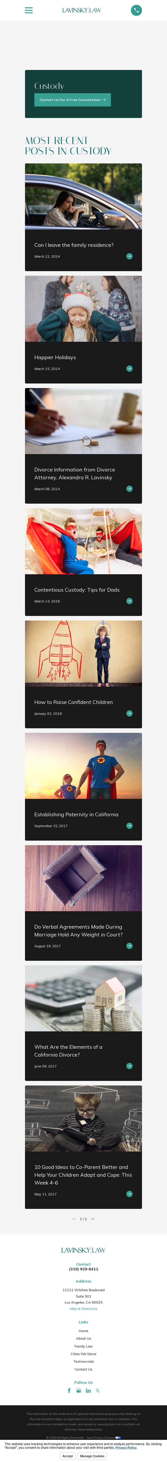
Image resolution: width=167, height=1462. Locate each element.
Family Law (83, 1346)
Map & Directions (83, 1308)
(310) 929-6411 (83, 1269)
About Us (83, 1338)
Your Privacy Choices (103, 1437)
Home (83, 1331)
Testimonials (83, 1361)
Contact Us (83, 1369)
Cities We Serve (83, 1354)
